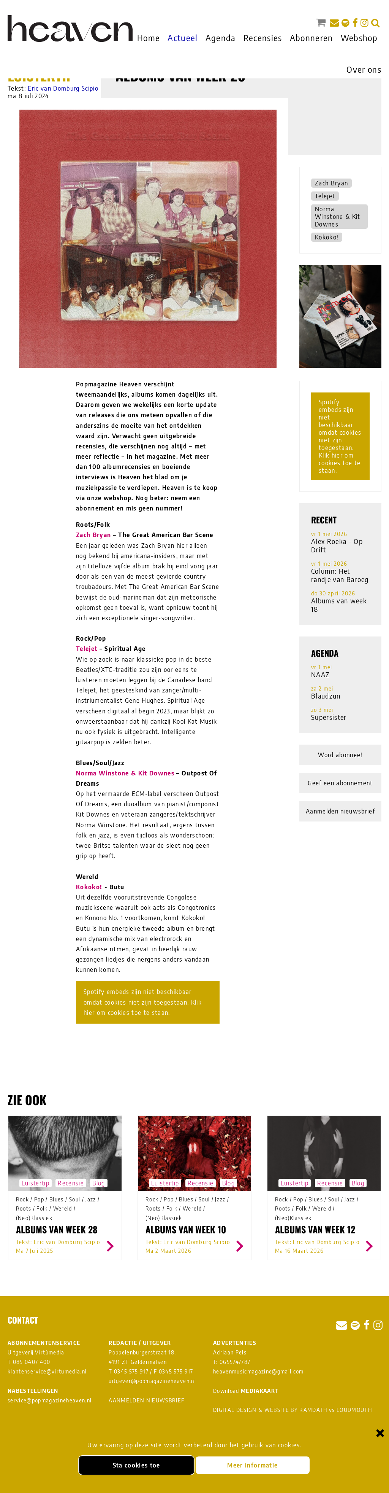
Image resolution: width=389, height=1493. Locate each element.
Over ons (363, 69)
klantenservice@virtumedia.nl (47, 1371)
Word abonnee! (340, 755)
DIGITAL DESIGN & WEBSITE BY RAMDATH (270, 1410)
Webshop (359, 37)
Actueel (183, 37)
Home (148, 37)
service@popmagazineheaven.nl (50, 1400)
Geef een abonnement (340, 783)
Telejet (86, 648)
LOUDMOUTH (354, 1410)
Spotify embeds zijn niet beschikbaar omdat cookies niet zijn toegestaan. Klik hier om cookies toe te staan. (143, 1002)
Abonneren (311, 37)
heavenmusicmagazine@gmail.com (258, 1371)
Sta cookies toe (136, 1465)
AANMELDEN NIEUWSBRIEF (146, 1400)
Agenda (221, 37)
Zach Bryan (93, 535)
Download (245, 1391)
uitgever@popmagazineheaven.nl (152, 1381)
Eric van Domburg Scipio (63, 88)
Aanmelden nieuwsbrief (340, 811)
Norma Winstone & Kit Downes (125, 773)
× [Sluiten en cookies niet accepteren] (380, 1432)
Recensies (263, 37)
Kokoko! (89, 887)
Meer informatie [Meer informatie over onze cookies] (252, 1465)
